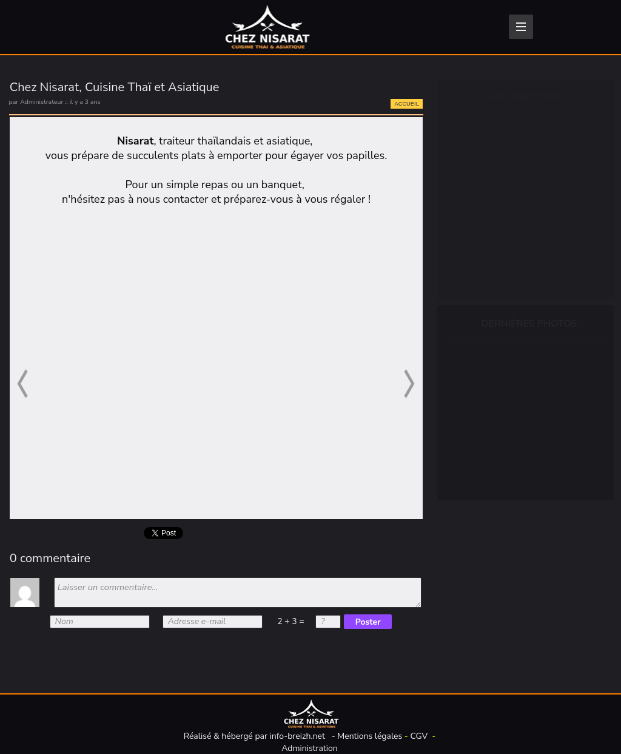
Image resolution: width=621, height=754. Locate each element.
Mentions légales (369, 736)
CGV (419, 736)
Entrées (480, 188)
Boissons (483, 133)
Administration (309, 748)
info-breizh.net (297, 736)
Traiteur (480, 272)
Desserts (483, 244)
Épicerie (480, 161)
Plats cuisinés (493, 216)
